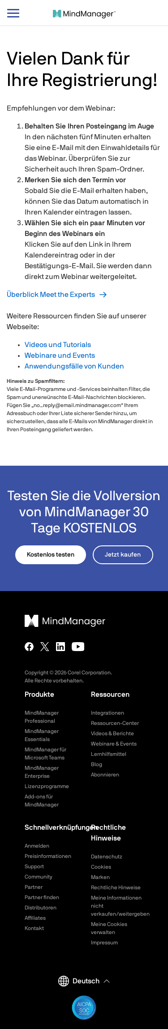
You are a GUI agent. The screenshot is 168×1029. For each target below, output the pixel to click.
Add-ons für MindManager (42, 800)
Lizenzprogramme (47, 786)
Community (38, 876)
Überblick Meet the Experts (51, 294)
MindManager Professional (42, 717)
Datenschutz (106, 856)
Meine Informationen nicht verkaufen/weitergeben (117, 906)
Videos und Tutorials (58, 344)
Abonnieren (105, 774)
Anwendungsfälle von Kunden (74, 366)
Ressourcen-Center (115, 723)
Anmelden (37, 846)
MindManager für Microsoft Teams (45, 753)
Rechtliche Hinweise (116, 887)
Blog (96, 764)
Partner (34, 887)
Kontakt (34, 928)
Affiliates (35, 918)
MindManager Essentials (42, 735)
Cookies (101, 867)
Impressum (104, 942)
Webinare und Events (60, 355)
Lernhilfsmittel (108, 754)
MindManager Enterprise (42, 772)
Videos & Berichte (112, 733)
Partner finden (42, 897)
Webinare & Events (114, 743)
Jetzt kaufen (123, 555)
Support (34, 866)
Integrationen (107, 713)
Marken (100, 877)
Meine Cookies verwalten (109, 928)
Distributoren (40, 907)
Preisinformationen (48, 856)
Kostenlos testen (50, 555)
